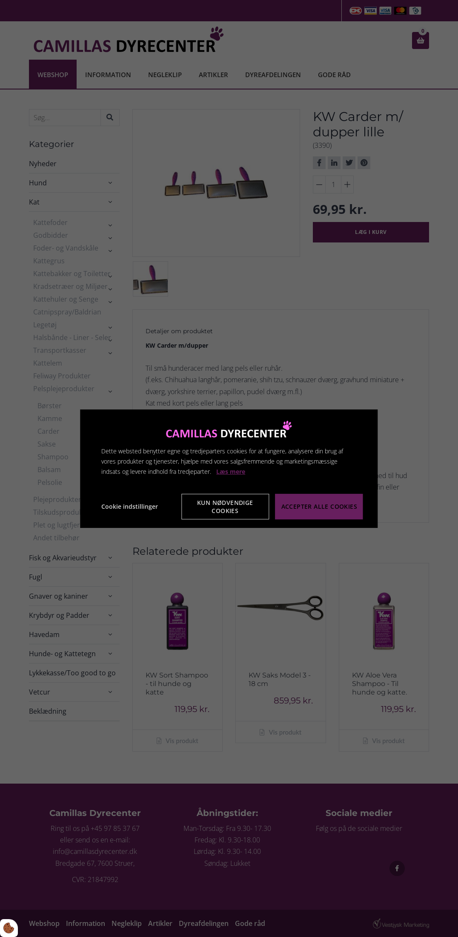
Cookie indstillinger (129, 506)
